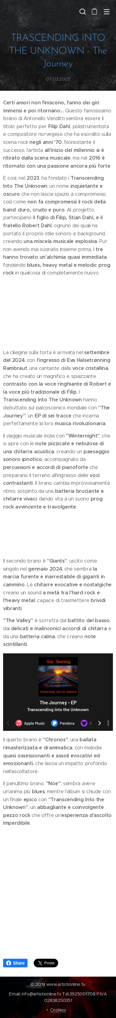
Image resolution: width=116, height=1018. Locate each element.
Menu (107, 11)
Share (15, 963)
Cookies (58, 1010)
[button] (82, 11)
